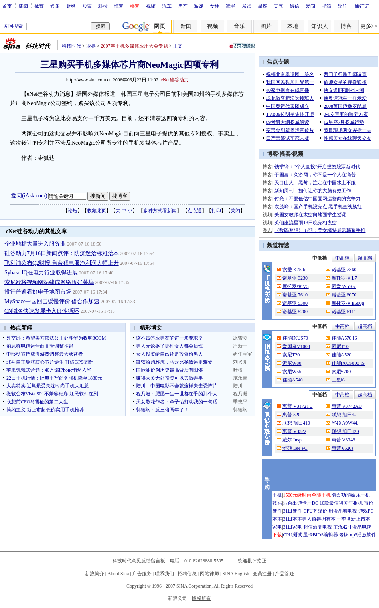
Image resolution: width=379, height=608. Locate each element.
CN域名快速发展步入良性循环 (41, 311)
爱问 (310, 6)
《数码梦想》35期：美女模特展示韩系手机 (319, 230)
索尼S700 (341, 371)
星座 (262, 6)
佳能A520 (342, 355)
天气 (278, 6)
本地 (292, 26)
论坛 (72, 210)
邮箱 (326, 6)
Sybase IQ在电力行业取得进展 (41, 273)
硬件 (277, 511)
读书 (230, 6)
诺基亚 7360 (344, 269)
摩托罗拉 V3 (295, 286)
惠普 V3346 (343, 440)
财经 (71, 6)
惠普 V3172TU (297, 406)
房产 (183, 6)
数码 (277, 503)
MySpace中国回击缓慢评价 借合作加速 (51, 301)
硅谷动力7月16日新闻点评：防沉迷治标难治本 (61, 253)
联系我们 (164, 573)
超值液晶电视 (317, 527)
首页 (7, 6)
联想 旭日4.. (344, 414)
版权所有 (201, 598)
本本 (277, 519)
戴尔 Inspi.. (293, 440)
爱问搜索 (13, 26)
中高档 (342, 258)
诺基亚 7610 (295, 295)
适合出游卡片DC (300, 503)
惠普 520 (291, 414)
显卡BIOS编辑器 (320, 535)
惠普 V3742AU (347, 406)
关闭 (235, 210)
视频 (151, 6)
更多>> (369, 26)
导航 (342, 6)
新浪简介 (94, 573)
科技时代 (71, 46)
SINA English (235, 573)
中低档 (319, 258)
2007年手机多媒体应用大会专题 (134, 46)
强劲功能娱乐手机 (351, 495)
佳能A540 (292, 380)
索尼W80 (291, 363)
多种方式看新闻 (160, 210)
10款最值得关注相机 (341, 503)
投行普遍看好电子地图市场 (37, 292)
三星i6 (338, 380)
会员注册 (262, 573)
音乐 (239, 26)
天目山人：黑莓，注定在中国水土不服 (315, 182)
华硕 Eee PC (295, 448)
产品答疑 (284, 573)
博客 (119, 6)
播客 (285, 154)
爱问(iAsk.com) (29, 196)
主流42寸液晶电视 (352, 527)
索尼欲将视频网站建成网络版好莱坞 (49, 282)
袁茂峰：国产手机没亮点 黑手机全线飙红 (318, 206)
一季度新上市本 (353, 519)
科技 (103, 6)
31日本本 (292, 519)
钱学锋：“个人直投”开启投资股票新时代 (317, 166)
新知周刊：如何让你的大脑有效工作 (312, 190)
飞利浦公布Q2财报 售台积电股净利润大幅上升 (61, 263)
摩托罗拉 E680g (348, 303)
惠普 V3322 (294, 431)
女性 (214, 6)
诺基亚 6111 (344, 311)
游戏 (198, 6)
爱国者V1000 (296, 346)
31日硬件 (292, 511)
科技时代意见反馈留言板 (139, 561)
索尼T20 (291, 355)
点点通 (195, 210)
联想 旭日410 (296, 423)
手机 (277, 495)
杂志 (267, 230)
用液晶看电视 (342, 511)
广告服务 (142, 573)
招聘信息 (187, 573)
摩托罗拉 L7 (344, 278)
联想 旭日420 (345, 431)
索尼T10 (340, 346)
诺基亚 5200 (295, 311)
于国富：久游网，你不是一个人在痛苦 (315, 174)
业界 (91, 46)
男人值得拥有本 (319, 519)
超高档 (365, 258)
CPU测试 (292, 535)
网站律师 (209, 573)
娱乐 (55, 6)
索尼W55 (291, 371)
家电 (277, 527)
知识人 (319, 26)
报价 (368, 503)
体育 (39, 6)
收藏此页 (96, 210)
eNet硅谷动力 (175, 80)
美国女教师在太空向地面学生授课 (310, 214)
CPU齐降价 (315, 511)
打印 (216, 210)
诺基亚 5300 (295, 303)
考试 (246, 6)
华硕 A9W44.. (346, 423)
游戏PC (366, 511)
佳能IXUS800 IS (348, 363)
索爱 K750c (294, 269)
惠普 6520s (343, 448)
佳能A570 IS (344, 338)
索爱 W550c (344, 286)
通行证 (362, 6)
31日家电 (292, 527)
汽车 (167, 6)
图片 (266, 26)
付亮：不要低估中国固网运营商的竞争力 (317, 198)
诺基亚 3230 (295, 278)
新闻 (23, 6)
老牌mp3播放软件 (357, 535)
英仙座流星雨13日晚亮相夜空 (305, 222)
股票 (87, 6)
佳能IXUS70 (295, 338)
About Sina (118, 573)
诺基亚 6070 (344, 295)
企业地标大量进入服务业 (35, 244)
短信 (294, 6)
